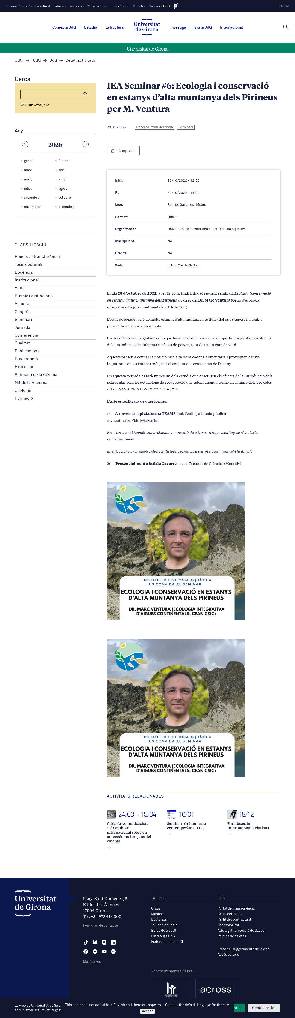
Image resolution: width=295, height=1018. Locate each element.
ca (287, 6)
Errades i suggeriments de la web (244, 949)
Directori (140, 5)
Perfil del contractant (234, 919)
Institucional (27, 280)
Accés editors (228, 954)
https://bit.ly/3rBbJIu (184, 265)
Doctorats (159, 919)
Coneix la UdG (64, 27)
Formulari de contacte (100, 925)
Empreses (77, 5)
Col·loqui (23, 391)
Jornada (22, 328)
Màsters (157, 914)
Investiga (178, 27)
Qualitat (22, 343)
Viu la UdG (203, 27)
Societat (23, 304)
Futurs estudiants (19, 5)
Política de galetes (232, 936)
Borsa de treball (163, 930)
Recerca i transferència (37, 257)
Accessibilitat (228, 925)
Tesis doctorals (29, 265)
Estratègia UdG (163, 936)
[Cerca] (285, 27)
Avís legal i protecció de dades (241, 930)
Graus (156, 908)
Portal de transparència (236, 908)
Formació (24, 398)
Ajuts (19, 288)
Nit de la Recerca (31, 383)
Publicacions (27, 351)
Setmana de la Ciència (36, 375)
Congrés (22, 312)
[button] (85, 94)
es (281, 6)
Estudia (90, 27)
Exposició (24, 367)
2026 (55, 144)
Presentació (26, 359)
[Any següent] (85, 144)
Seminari (23, 320)
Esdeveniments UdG (167, 941)
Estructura (115, 27)
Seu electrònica (230, 914)
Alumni (60, 5)
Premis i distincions (34, 296)
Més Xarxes (92, 962)
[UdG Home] (147, 27)
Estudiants (43, 5)
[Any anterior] (25, 144)
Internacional (231, 27)
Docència (24, 272)
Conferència (26, 335)
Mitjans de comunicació (106, 5)
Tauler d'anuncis (164, 925)
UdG (19, 61)
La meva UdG (160, 5)
